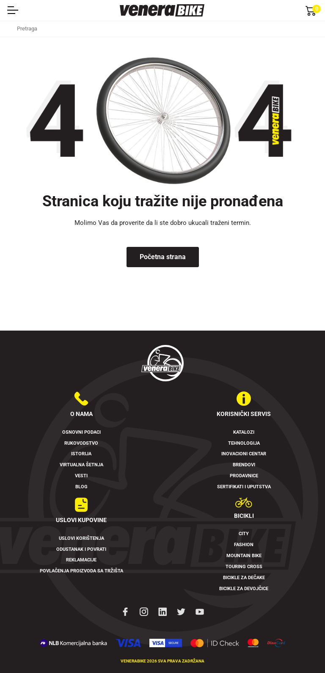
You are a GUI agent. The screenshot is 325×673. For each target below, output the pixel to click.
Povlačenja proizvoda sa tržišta (81, 571)
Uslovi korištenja (81, 538)
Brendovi (244, 465)
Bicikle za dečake (244, 577)
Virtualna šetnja (81, 465)
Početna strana (163, 257)
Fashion (243, 544)
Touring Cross (244, 566)
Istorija (81, 454)
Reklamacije (81, 560)
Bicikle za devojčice (243, 588)
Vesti (81, 476)
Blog (81, 487)
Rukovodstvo (81, 443)
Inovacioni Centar (243, 454)
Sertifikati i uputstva (244, 487)
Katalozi (243, 432)
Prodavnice (244, 476)
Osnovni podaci (81, 432)
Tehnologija (244, 443)
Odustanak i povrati (81, 549)
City (244, 533)
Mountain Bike (244, 555)
